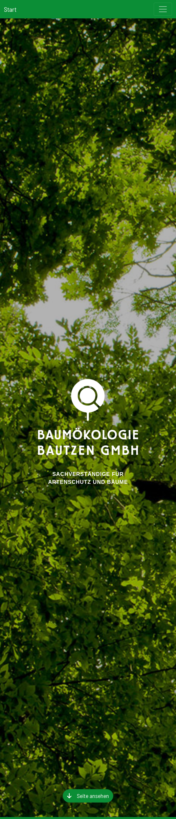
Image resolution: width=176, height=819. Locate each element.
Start (10, 9)
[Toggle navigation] (163, 9)
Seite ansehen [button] (93, 795)
